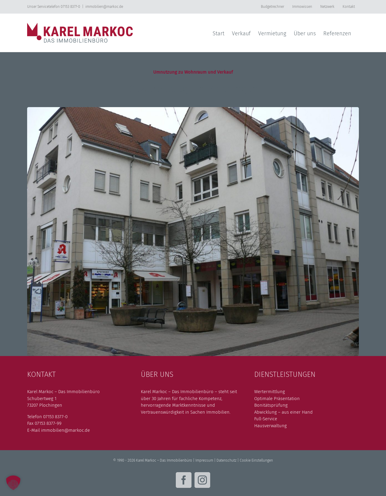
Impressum (204, 460)
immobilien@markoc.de (104, 7)
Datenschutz (226, 460)
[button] (13, 482)
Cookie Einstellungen (256, 460)
